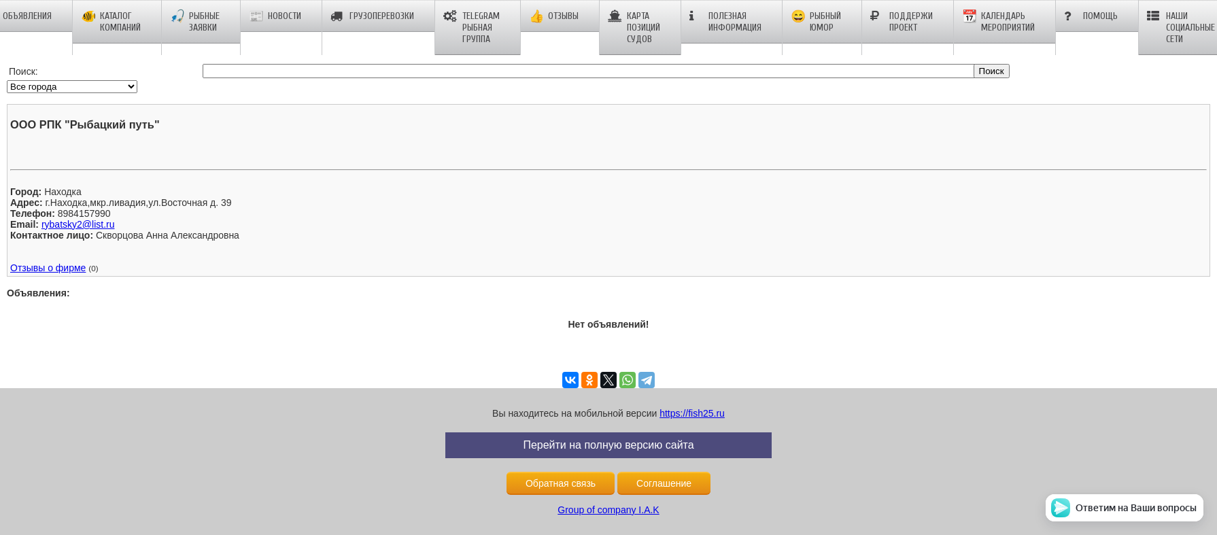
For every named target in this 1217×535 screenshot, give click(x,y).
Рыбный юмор (816, 21)
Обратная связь (561, 483)
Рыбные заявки (195, 21)
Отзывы (554, 16)
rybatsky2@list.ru (78, 224)
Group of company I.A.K (608, 509)
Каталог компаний (111, 21)
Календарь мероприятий (998, 21)
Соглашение (663, 483)
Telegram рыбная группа (471, 27)
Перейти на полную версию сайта (608, 445)
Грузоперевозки (372, 16)
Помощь (1091, 16)
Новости (275, 16)
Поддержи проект (901, 21)
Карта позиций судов (634, 27)
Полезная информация (725, 21)
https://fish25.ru (692, 413)
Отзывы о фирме (48, 267)
